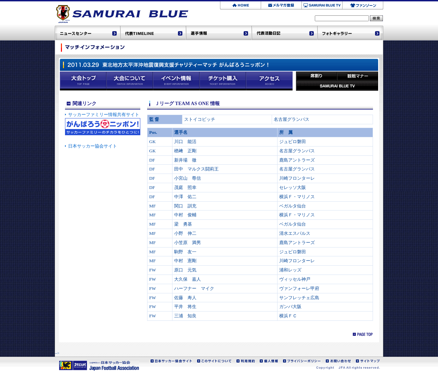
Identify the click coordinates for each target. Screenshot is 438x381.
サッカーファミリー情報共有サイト (103, 114)
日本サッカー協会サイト (92, 146)
